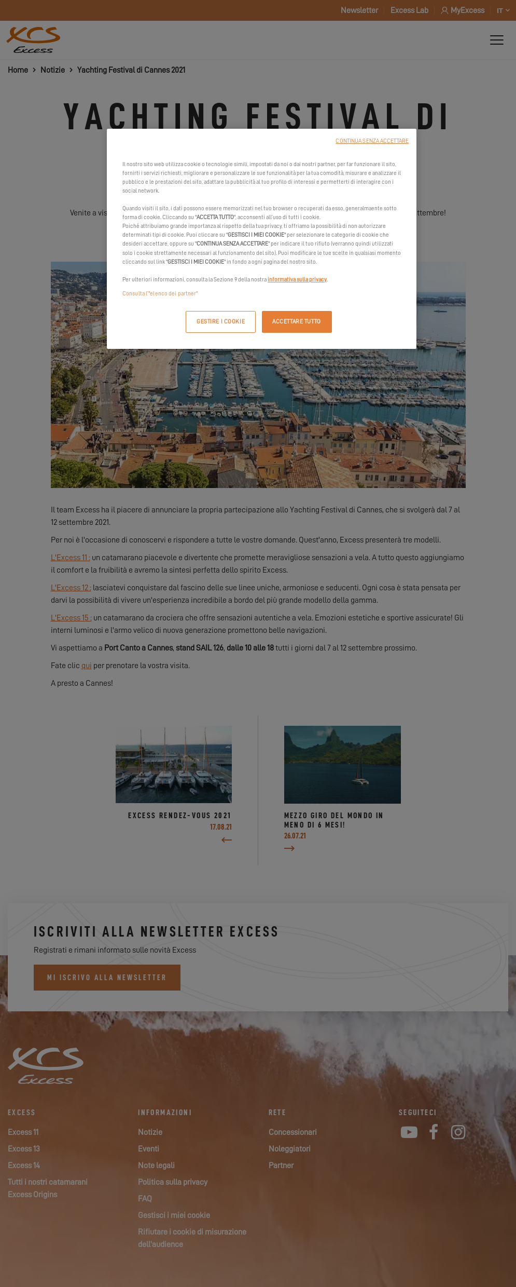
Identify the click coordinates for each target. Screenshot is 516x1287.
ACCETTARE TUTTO (296, 321)
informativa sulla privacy (297, 279)
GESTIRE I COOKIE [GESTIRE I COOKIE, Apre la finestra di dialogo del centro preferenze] (221, 321)
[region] (261, 239)
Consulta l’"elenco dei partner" (160, 293)
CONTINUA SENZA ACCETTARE (372, 141)
